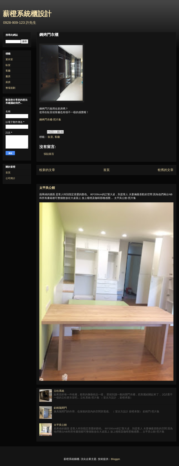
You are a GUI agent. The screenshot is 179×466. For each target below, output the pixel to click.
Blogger (115, 458)
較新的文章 (47, 170)
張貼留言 (49, 153)
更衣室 (9, 59)
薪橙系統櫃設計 (27, 14)
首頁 (106, 170)
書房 (8, 76)
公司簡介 (10, 178)
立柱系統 (59, 390)
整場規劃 (10, 87)
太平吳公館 (47, 188)
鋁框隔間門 (60, 407)
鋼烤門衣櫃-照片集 (50, 119)
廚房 (8, 82)
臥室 (50, 136)
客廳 (57, 136)
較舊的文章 (165, 170)
